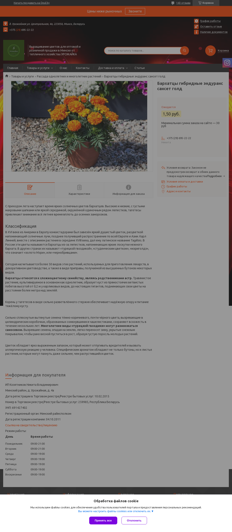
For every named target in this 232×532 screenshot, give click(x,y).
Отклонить (134, 520)
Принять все (103, 520)
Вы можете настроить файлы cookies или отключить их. (114, 511)
